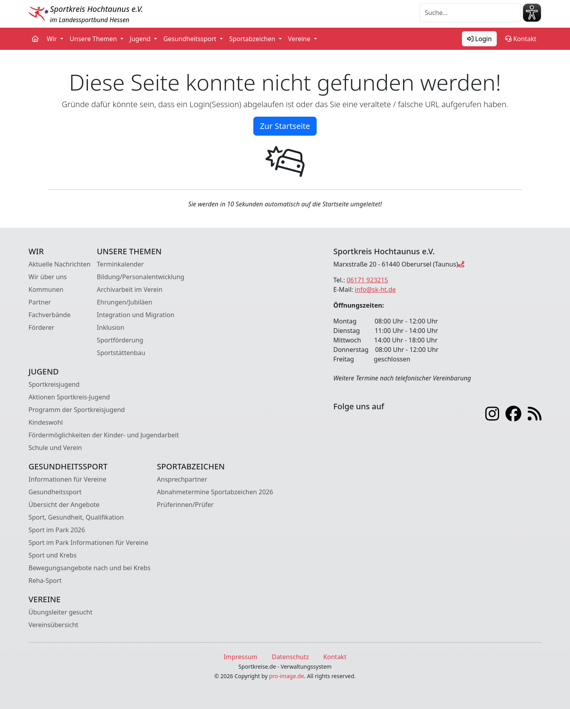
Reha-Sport (45, 580)
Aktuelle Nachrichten (59, 264)
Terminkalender (120, 264)
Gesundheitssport (55, 492)
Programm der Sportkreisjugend (76, 409)
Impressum (241, 656)
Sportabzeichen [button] (253, 38)
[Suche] (470, 12)
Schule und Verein (55, 447)
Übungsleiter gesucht (60, 612)
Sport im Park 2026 (56, 530)
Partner (39, 302)
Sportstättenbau (121, 352)
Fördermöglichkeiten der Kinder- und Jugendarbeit (103, 435)
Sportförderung (120, 340)
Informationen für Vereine (67, 479)
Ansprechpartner (182, 479)
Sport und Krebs (52, 555)
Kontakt (520, 38)
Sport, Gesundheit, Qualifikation (76, 517)
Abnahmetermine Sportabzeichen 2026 (215, 492)
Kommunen (45, 289)
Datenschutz (290, 656)
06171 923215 (367, 280)
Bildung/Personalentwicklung (140, 276)
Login (479, 38)
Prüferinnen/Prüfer (185, 504)
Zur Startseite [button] (285, 126)
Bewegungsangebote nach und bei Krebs (89, 567)
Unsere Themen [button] (94, 38)
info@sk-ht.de (375, 289)
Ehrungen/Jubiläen (124, 302)
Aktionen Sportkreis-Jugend (69, 397)
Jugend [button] (141, 38)
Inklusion (110, 327)
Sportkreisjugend (54, 384)
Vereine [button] (300, 38)
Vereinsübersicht (53, 624)
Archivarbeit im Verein (130, 289)
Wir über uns (47, 276)
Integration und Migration (136, 314)
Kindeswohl (45, 422)
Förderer (41, 327)
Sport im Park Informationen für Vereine (88, 542)
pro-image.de (286, 676)
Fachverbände (49, 314)
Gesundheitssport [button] (190, 38)
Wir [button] (53, 38)
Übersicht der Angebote (63, 504)
